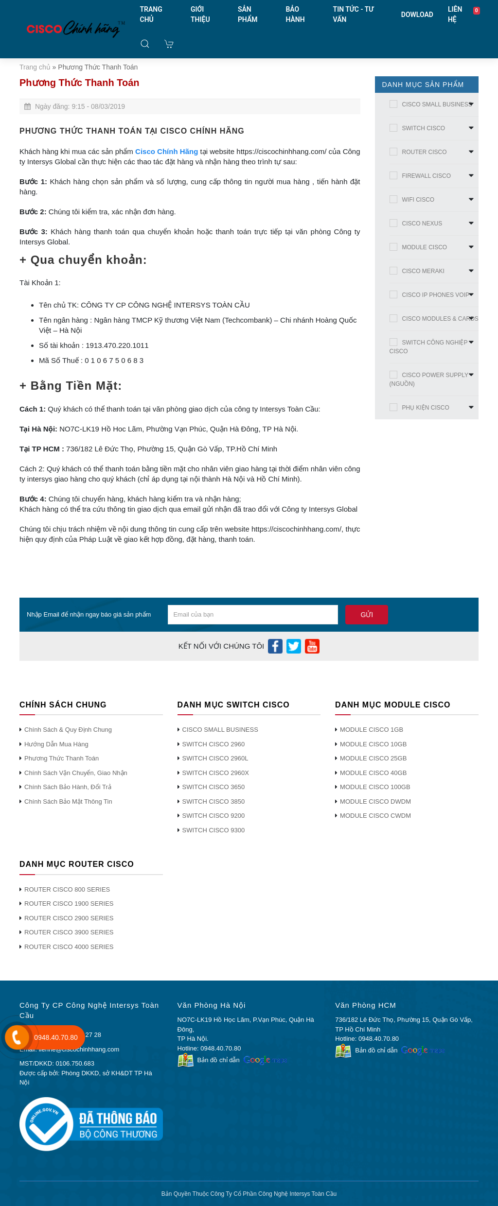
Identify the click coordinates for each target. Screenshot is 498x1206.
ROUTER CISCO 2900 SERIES (69, 918)
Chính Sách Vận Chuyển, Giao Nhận (75, 772)
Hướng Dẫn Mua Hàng (56, 744)
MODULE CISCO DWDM (375, 801)
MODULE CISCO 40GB (373, 772)
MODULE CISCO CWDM (375, 815)
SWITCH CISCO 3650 (213, 787)
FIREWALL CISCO (426, 175)
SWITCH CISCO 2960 (213, 744)
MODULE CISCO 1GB (371, 729)
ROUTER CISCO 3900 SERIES (69, 932)
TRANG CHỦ (151, 14)
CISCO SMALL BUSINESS (437, 104)
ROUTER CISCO (424, 152)
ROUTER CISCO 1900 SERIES (69, 903)
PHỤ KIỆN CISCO (425, 407)
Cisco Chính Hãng (166, 151)
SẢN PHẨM (248, 14)
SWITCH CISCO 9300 (213, 830)
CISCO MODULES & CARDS (440, 318)
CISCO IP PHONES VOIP (435, 295)
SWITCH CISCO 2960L (215, 758)
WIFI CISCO (418, 199)
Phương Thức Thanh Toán (61, 758)
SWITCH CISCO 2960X (215, 772)
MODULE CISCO (424, 247)
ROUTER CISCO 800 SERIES (67, 889)
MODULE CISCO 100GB (375, 787)
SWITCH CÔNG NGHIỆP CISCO (429, 347)
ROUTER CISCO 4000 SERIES (69, 946)
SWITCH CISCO (423, 128)
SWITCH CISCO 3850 (213, 801)
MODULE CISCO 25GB (373, 758)
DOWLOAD (417, 14)
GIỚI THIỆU (200, 14)
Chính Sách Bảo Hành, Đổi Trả (67, 787)
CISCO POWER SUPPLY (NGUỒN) (429, 379)
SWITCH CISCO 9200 (213, 815)
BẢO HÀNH (294, 14)
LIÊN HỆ (455, 14)
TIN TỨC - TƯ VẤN (353, 14)
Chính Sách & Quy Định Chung (68, 729)
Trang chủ (35, 67)
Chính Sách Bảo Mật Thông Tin (68, 801)
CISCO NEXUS (422, 223)
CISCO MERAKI (423, 271)
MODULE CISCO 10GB (373, 744)
